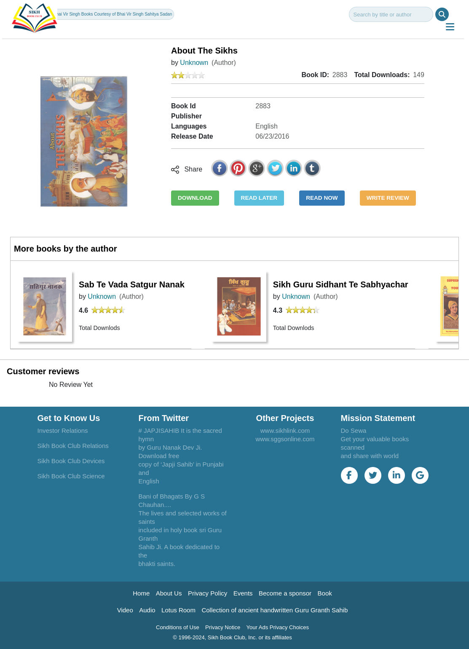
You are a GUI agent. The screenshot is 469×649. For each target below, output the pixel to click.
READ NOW (322, 198)
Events (243, 593)
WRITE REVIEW (388, 198)
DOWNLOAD (195, 198)
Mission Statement (378, 418)
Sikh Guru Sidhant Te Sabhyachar (340, 284)
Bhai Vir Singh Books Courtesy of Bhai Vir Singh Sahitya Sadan (113, 14)
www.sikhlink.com (285, 430)
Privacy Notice (222, 627)
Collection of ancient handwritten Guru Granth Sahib (274, 610)
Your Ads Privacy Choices (278, 627)
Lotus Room (178, 610)
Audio (147, 610)
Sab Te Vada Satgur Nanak (132, 284)
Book (325, 593)
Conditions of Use (177, 627)
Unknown (194, 62)
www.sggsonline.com (284, 438)
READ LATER (259, 198)
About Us (169, 593)
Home (141, 593)
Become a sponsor (285, 593)
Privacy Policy (207, 593)
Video (125, 610)
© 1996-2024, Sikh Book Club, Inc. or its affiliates (232, 637)
